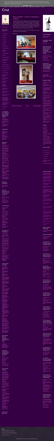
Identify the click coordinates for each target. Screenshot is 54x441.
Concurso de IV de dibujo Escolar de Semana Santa (47, 288)
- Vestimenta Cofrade (5, 48)
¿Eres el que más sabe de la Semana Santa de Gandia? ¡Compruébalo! (47, 88)
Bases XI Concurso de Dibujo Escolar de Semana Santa (47, 382)
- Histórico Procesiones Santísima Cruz (4, 85)
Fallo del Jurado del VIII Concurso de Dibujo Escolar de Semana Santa (47, 340)
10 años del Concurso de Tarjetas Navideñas (47, 71)
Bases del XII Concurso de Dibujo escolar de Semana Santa (47, 402)
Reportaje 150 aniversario (4, 139)
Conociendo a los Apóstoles (5, 404)
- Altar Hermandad (5, 72)
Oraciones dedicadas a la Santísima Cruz (5, 374)
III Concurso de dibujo (46, 276)
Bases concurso (45, 289)
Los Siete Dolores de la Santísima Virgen (5, 384)
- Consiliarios (4, 39)
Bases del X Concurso (46, 365)
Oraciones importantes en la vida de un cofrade (5, 386)
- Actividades (4, 62)
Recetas (3, 342)
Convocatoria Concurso (47, 311)
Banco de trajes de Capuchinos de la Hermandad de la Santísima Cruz (47, 76)
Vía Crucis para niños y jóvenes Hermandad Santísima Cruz (5, 397)
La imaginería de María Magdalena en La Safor (5, 125)
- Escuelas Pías (4, 70)
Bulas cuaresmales (5, 365)
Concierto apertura (5, 211)
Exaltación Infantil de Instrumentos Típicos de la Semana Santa (5, 166)
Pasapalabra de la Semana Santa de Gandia (47, 113)
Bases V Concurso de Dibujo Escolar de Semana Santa (47, 303)
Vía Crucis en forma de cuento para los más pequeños (46, 98)
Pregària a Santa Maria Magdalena (5, 372)
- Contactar (4, 108)
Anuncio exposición (5, 214)
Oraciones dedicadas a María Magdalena (5, 377)
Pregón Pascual (4, 392)
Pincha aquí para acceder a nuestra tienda (5, 186)
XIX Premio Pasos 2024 (47, 141)
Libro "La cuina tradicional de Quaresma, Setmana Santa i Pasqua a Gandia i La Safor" (5, 346)
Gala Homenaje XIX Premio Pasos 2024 (5, 243)
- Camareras (4, 37)
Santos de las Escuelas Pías (4, 381)
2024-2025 (44, 43)
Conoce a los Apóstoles (47, 115)
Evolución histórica (5, 233)
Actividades (45, 128)
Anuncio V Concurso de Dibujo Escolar (47, 300)
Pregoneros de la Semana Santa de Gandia (5, 316)
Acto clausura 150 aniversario (5, 227)
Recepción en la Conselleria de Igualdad (4, 251)
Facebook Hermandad (46, 236)
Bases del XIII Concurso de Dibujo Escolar (47, 57)
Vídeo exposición (5, 219)
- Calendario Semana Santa (47, 163)
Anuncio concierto (5, 212)
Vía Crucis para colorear (47, 108)
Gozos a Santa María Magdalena (5, 156)
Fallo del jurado (45, 58)
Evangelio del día (5, 27)
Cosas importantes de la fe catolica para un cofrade (5, 394)
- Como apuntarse (46, 154)
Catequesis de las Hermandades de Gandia (5, 272)
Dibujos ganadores (46, 60)
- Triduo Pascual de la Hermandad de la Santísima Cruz (5, 103)
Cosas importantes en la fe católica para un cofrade (47, 103)
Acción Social (45, 127)
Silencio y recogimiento (4, 362)
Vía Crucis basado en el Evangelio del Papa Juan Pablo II (5, 401)
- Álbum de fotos (4, 106)
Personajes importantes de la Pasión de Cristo (5, 406)
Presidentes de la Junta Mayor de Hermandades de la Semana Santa (5, 300)
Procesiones (45, 135)
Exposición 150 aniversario (4, 216)
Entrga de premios (46, 407)
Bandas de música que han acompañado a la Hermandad (5, 178)
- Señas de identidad (5, 57)
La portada (4, 198)
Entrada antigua (37, 105)
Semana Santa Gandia (46, 138)
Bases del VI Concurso (46, 317)
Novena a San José (5, 408)
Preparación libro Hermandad (45, 238)
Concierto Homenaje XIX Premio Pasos (5, 248)
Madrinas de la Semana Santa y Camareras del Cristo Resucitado (5, 296)
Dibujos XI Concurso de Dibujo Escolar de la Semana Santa (47, 389)
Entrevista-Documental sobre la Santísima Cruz (5, 136)
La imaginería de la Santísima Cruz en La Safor (5, 122)
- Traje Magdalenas (5, 53)
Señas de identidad (46, 139)
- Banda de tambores (5, 66)
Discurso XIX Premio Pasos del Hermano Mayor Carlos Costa (5, 240)
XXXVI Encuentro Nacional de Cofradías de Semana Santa (47, 143)
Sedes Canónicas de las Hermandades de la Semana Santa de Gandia (5, 283)
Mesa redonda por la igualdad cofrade (5, 256)
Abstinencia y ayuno (5, 364)
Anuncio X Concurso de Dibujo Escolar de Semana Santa (47, 363)
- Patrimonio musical (5, 64)
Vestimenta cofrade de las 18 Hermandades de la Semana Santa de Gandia (5, 278)
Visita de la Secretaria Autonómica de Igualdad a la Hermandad (5, 259)
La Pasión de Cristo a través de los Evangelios (5, 390)
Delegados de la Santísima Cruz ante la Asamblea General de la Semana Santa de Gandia (5, 312)
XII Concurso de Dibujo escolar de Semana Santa (47, 399)
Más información (45, 250)
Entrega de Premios (46, 246)
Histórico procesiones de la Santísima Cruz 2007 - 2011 (5, 328)
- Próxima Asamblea (46, 152)
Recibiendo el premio (5, 238)
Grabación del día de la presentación (5, 202)
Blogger (36, 438)
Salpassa (3, 356)
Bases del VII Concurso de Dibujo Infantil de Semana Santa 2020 (47, 329)
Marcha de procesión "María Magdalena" (5, 148)
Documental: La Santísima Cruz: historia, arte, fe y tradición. (5, 132)
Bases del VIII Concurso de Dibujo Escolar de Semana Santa (47, 343)
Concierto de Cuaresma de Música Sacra (5, 163)
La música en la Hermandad (45, 132)
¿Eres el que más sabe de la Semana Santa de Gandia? (5, 293)
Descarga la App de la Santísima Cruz (46, 37)
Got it (30, 5)
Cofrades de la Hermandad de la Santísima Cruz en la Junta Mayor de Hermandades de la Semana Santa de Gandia (5, 306)
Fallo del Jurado (45, 284)
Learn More (25, 5)
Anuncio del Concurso (46, 55)
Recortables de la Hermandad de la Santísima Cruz (47, 93)
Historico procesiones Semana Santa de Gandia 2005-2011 (5, 331)
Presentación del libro (5, 197)
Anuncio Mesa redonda (4, 254)
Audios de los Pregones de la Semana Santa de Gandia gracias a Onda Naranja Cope (5, 320)
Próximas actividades (46, 136)
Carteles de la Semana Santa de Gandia (5, 286)
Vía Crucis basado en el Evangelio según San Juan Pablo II (47, 105)
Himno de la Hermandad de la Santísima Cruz (5, 153)
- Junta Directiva (4, 33)
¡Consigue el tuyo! (5, 200)
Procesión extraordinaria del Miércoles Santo (5, 222)
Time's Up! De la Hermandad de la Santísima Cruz (47, 110)
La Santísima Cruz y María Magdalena (5, 119)
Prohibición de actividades (4, 360)
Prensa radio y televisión (47, 133)
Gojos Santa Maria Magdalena (5, 379)
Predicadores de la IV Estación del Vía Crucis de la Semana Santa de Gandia (5, 324)
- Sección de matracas (5, 68)
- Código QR (45, 158)
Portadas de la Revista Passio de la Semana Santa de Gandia (5, 289)
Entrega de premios (46, 315)
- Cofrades (3, 55)
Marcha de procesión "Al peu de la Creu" (5, 151)
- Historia (3, 31)
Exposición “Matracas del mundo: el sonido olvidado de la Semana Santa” (5, 172)
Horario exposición (5, 218)
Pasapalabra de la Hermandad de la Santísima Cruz (47, 85)
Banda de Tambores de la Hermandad (5, 158)
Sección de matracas (5, 160)
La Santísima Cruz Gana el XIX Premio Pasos (5, 236)
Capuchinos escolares (46, 95)
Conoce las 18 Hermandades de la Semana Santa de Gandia (5, 268)
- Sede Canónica (4, 46)
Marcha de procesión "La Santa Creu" (5, 146)
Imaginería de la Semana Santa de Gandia (5, 275)
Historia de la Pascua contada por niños (46, 122)
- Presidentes (4, 35)
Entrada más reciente (16, 105)
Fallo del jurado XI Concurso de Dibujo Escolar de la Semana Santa (47, 386)
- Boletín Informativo (46, 150)
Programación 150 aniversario (5, 208)
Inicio (27, 105)
